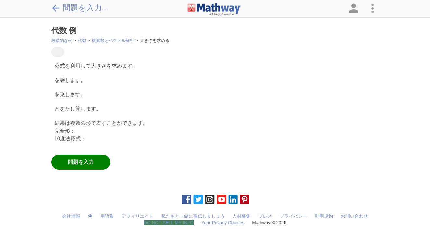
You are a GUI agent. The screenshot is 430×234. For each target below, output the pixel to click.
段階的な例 (61, 40)
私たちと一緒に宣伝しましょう (193, 216)
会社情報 (71, 216)
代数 (82, 40)
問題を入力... (79, 8)
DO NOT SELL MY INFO (169, 222)
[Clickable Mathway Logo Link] (214, 9)
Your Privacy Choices (222, 222)
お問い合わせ (354, 216)
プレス (265, 216)
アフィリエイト (138, 216)
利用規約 (324, 216)
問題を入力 (81, 162)
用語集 (107, 216)
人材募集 (241, 216)
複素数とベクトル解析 (113, 40)
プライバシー (293, 216)
